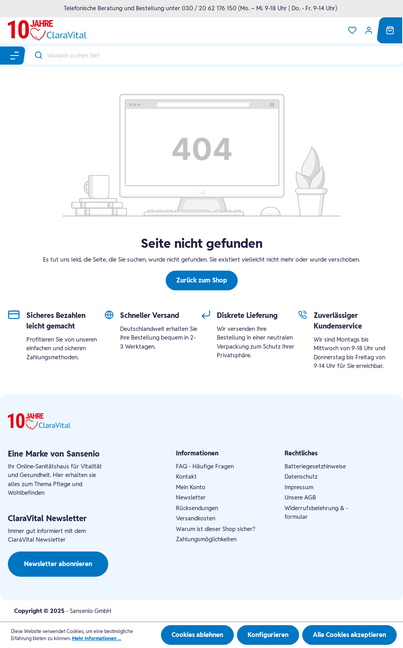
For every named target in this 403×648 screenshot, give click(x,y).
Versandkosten (195, 518)
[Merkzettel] (352, 30)
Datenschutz (301, 476)
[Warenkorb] (390, 30)
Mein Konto (190, 487)
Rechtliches (301, 453)
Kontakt (186, 476)
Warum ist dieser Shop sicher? (215, 529)
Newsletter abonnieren (58, 564)
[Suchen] (37, 55)
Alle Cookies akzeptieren (349, 635)
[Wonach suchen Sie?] (225, 55)
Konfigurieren (268, 635)
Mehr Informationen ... (96, 638)
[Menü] (15, 55)
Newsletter (191, 497)
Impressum (299, 487)
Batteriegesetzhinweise (315, 466)
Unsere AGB (300, 497)
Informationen (197, 453)
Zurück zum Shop (201, 280)
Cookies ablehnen (197, 635)
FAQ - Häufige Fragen (205, 466)
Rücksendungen (197, 508)
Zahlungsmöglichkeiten (206, 539)
